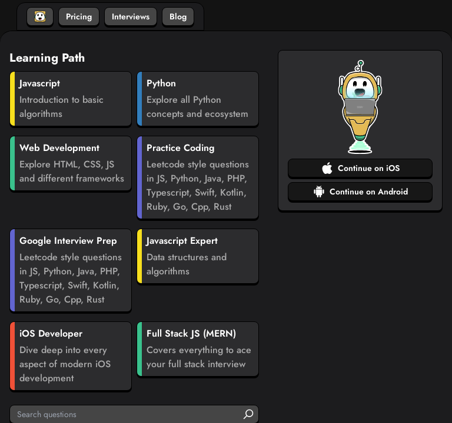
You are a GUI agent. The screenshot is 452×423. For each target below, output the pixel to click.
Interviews (130, 16)
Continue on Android (360, 191)
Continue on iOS (360, 168)
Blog (178, 16)
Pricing (79, 16)
